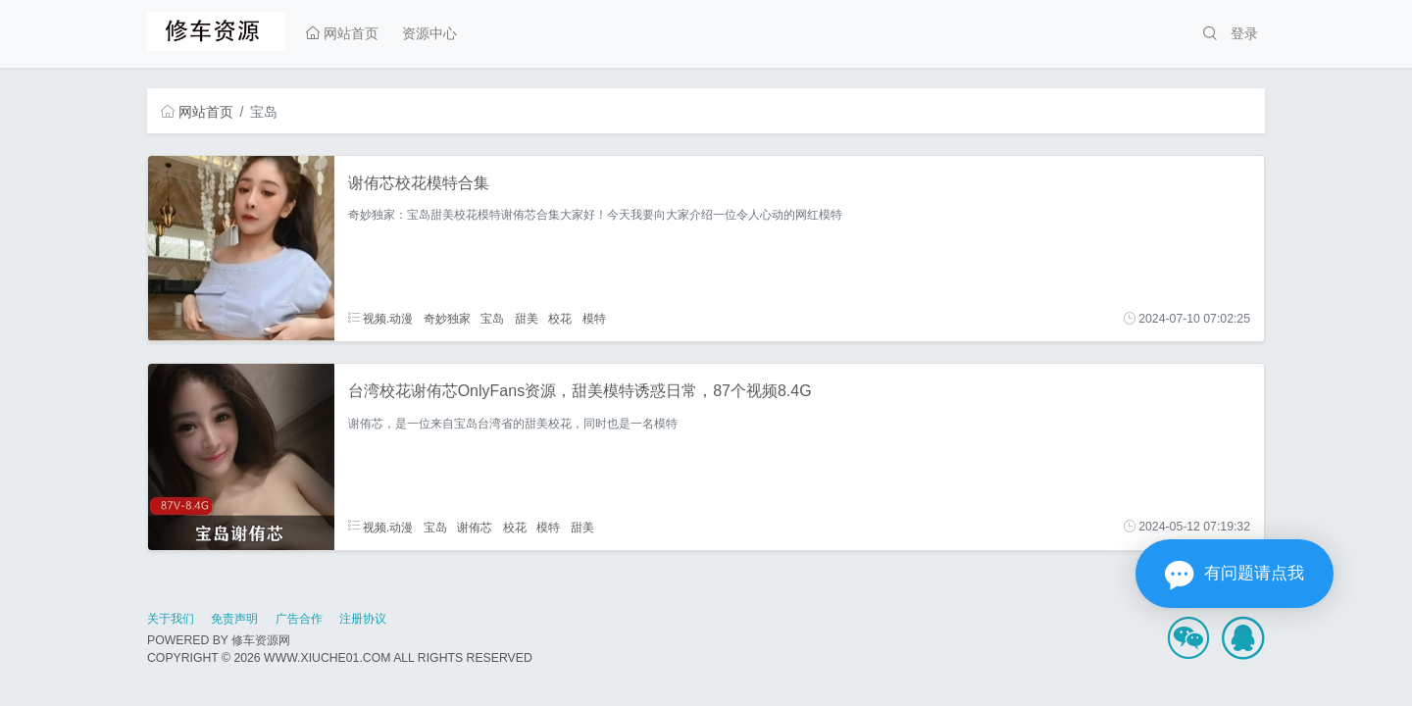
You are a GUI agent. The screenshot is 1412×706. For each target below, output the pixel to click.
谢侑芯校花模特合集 (418, 183)
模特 (594, 319)
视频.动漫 (381, 319)
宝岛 (492, 319)
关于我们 (170, 619)
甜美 (526, 319)
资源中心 (429, 33)
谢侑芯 (474, 526)
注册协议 (362, 619)
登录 (1244, 33)
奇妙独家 (447, 319)
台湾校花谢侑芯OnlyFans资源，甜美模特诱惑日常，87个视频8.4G (580, 390)
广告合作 (299, 619)
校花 (560, 319)
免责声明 (234, 619)
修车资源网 (260, 640)
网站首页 (342, 33)
